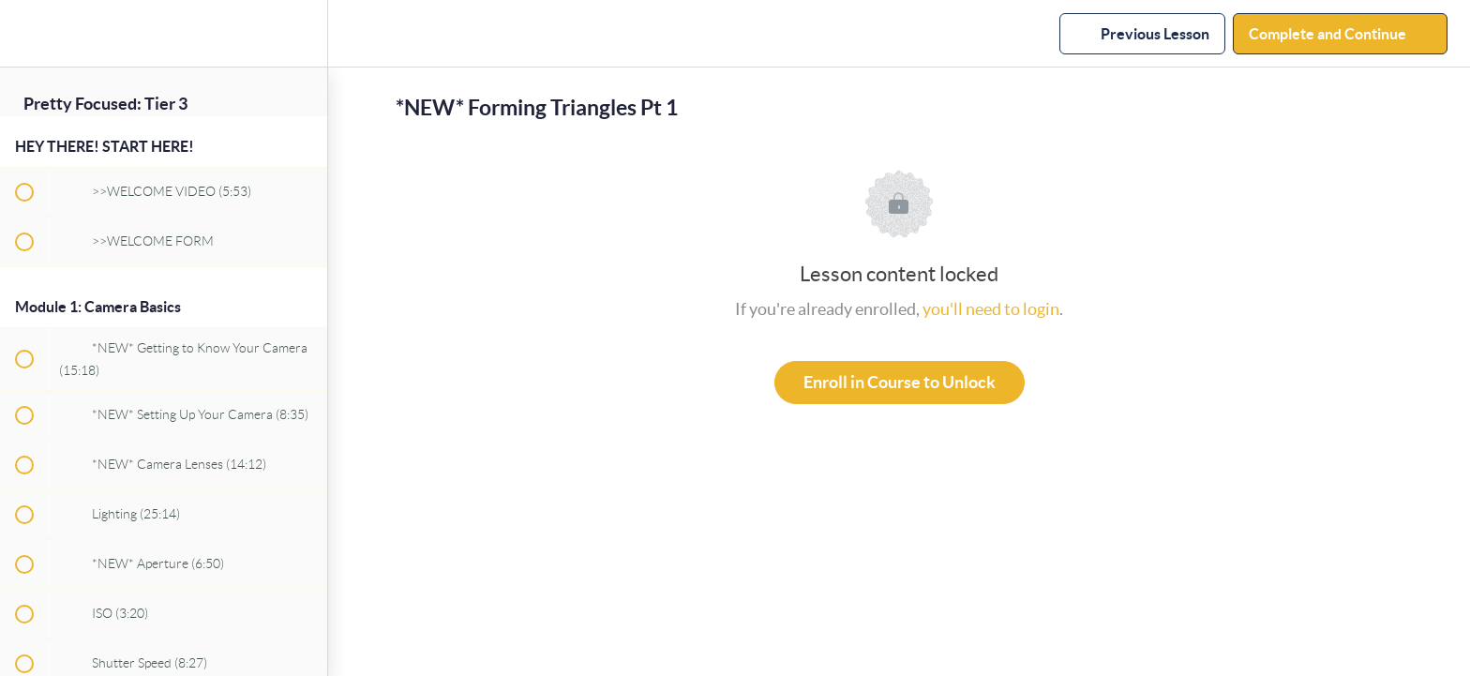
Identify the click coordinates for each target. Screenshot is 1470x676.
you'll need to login (990, 309)
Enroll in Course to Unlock (899, 382)
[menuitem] (303, 33)
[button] (23, 33)
